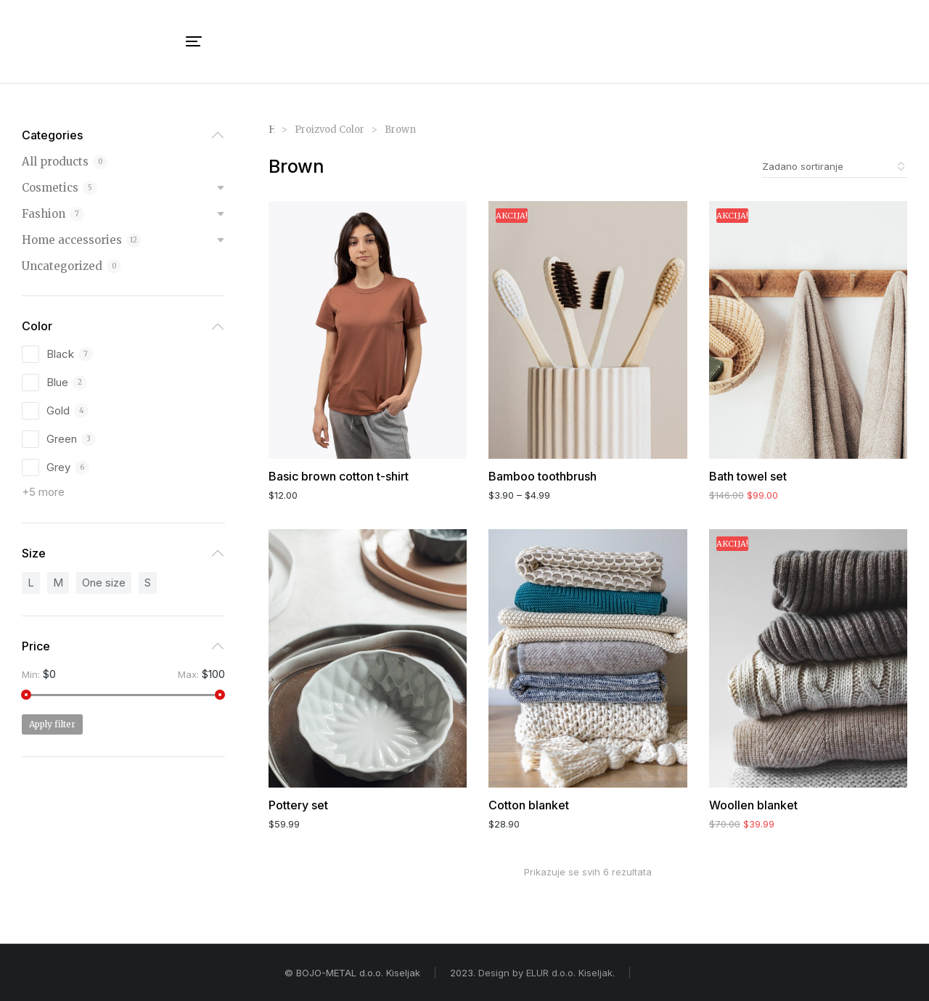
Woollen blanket (753, 805)
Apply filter (52, 724)
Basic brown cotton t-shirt (339, 476)
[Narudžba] (834, 166)
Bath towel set (748, 476)
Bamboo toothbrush (542, 476)
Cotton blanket (528, 805)
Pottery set (298, 805)
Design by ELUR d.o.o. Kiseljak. (546, 972)
